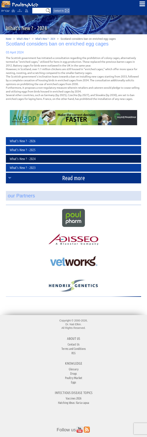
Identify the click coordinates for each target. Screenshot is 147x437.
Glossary (73, 369)
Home (8, 38)
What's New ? (23, 38)
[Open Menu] (142, 4)
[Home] (13, 10)
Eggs (73, 382)
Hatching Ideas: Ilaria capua (73, 402)
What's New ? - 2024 (45, 38)
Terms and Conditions (73, 348)
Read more (73, 178)
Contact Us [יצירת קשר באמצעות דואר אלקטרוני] (59, 10)
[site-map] (19, 10)
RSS (73, 353)
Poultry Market (73, 378)
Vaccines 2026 (73, 398)
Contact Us (74, 344)
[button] (48, 10)
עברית (5, 10)
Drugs (73, 373)
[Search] (39, 10)
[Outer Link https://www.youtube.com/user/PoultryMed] (80, 430)
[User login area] (26, 10)
